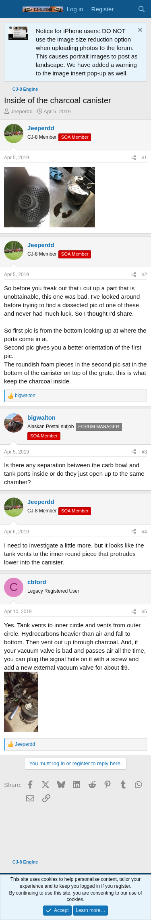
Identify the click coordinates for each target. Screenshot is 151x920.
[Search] (141, 9)
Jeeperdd (22, 111)
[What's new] (125, 9)
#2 (144, 274)
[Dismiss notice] (139, 31)
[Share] (133, 157)
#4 (144, 532)
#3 (144, 452)
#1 (144, 157)
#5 (144, 611)
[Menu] (11, 9)
